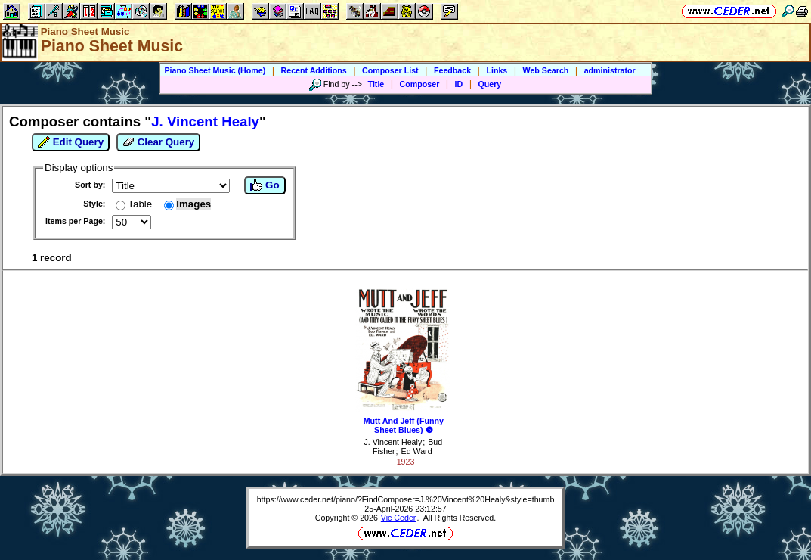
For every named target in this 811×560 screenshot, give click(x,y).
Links (496, 70)
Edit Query (71, 142)
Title (376, 84)
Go (264, 185)
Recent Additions (314, 70)
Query (490, 84)
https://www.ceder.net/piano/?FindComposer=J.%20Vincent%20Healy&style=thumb (406, 499)
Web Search (546, 70)
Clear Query (158, 142)
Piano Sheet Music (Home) (214, 70)
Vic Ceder (398, 517)
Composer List (390, 70)
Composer (420, 84)
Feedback (452, 70)
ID (459, 84)
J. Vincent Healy (393, 441)
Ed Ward (416, 451)
